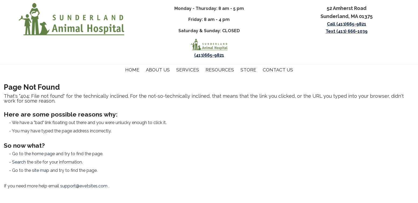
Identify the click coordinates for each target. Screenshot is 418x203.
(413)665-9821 (209, 55)
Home (132, 70)
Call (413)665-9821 (346, 24)
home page (43, 153)
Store (248, 70)
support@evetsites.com (83, 186)
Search (19, 162)
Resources (220, 70)
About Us (158, 70)
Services (187, 70)
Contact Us (278, 70)
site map (40, 170)
